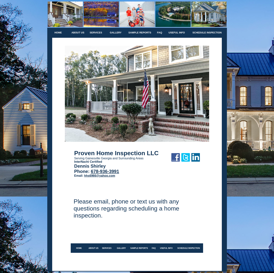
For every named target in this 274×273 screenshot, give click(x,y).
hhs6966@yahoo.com (99, 175)
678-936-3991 (105, 171)
